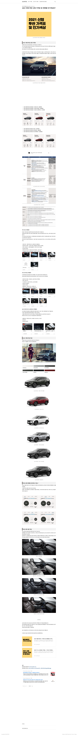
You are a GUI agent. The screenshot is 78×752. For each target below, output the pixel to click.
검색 (55, 1)
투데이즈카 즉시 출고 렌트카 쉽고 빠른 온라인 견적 (33, 707)
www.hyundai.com (32, 694)
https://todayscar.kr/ (26, 705)
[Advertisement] (39, 249)
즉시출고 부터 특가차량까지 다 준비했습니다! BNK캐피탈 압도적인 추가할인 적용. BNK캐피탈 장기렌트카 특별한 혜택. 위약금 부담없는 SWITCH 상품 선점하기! (36, 702)
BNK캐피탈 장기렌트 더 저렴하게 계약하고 (31, 700)
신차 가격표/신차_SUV (26, 6)
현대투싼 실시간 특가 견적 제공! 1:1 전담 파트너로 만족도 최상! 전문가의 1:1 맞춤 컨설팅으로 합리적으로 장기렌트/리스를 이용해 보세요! (35, 709)
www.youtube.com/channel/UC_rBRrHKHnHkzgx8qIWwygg (39, 695)
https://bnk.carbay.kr (26, 698)
